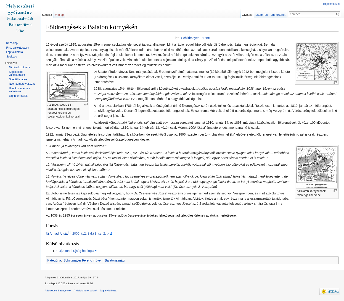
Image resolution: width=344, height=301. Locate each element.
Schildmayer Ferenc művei (82, 260)
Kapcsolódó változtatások (17, 73)
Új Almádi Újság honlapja (76, 251)
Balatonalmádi (115, 260)
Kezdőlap (12, 43)
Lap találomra (14, 52)
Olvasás (247, 14)
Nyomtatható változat (22, 83)
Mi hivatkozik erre (19, 67)
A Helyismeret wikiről (85, 290)
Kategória (54, 260)
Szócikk (47, 14)
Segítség (11, 56)
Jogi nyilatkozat (108, 290)
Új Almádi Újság (57, 233)
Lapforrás (261, 14)
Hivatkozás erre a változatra (19, 90)
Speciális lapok (18, 79)
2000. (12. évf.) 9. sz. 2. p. (91, 233)
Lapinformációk (18, 95)
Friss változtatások (17, 47)
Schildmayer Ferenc (195, 38)
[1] (70, 232)
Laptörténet (278, 14)
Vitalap (59, 14)
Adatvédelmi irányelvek (58, 290)
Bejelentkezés (331, 3)
